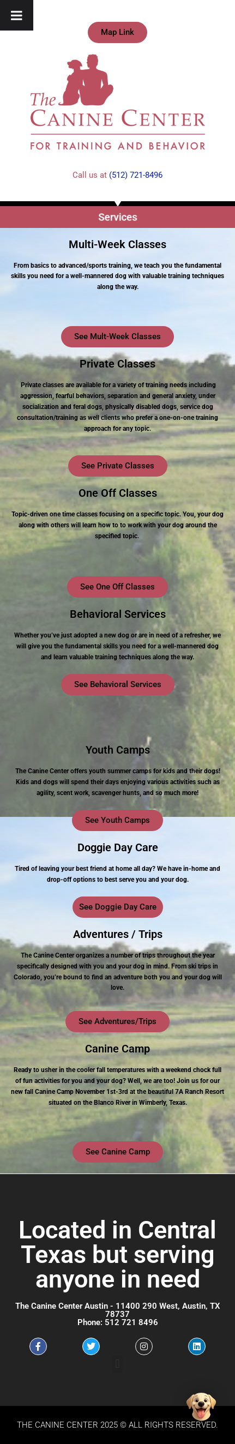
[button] (117, 1364)
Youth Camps (118, 749)
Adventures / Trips (117, 934)
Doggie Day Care (117, 847)
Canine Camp (117, 1048)
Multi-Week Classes (117, 244)
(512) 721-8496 (135, 175)
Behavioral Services (118, 614)
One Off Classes (118, 493)
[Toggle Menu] (16, 15)
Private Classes (117, 363)
